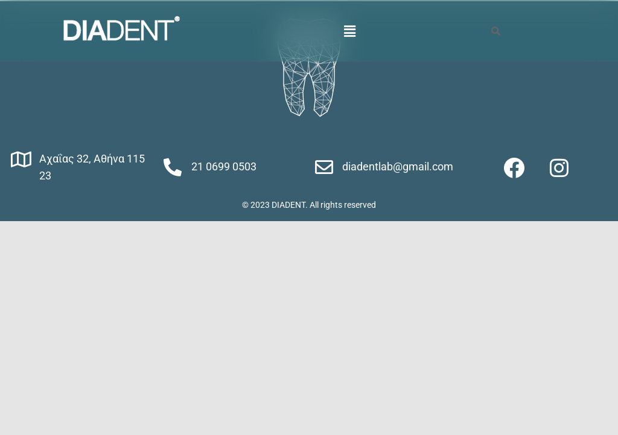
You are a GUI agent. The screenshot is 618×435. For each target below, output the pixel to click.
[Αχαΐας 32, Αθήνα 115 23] (21, 159)
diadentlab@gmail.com (397, 166)
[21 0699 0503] (173, 167)
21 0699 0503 (223, 166)
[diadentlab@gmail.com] (324, 167)
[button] (350, 30)
